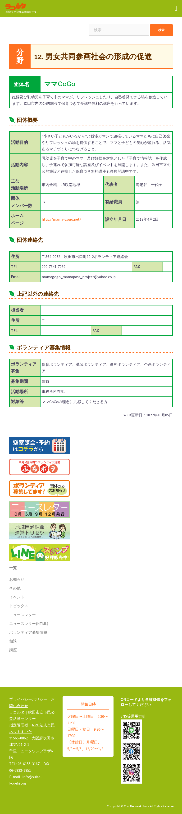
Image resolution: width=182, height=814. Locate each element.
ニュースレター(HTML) (28, 623)
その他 (15, 588)
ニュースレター (22, 614)
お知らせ (16, 579)
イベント (16, 597)
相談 (13, 641)
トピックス (18, 605)
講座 (13, 649)
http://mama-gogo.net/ (61, 219)
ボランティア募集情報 (28, 632)
